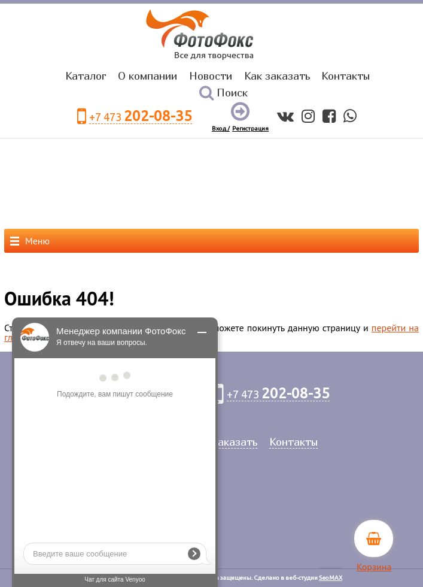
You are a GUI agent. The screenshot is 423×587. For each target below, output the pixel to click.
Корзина (374, 567)
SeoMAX (330, 577)
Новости (210, 75)
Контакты (345, 75)
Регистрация (250, 128)
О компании (147, 75)
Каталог (85, 75)
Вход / (221, 128)
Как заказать (277, 75)
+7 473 (140, 116)
